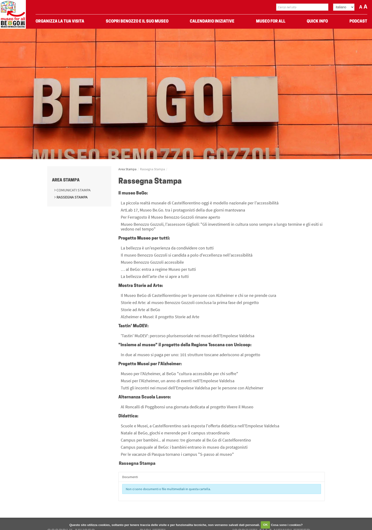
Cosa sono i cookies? (287, 524)
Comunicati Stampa (73, 190)
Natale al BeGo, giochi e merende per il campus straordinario (175, 433)
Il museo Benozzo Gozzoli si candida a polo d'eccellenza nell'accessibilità (186, 255)
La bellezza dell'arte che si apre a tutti (155, 276)
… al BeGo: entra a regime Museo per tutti (158, 269)
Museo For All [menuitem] (270, 21)
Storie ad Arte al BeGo (140, 309)
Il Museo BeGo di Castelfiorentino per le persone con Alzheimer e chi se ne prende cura (198, 295)
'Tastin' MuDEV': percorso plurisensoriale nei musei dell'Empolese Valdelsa (187, 335)
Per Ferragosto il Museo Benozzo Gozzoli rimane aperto (170, 217)
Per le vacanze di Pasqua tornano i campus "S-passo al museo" (177, 454)
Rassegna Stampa (72, 197)
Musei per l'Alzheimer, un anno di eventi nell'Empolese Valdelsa (177, 380)
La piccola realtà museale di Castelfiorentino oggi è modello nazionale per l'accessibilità (200, 203)
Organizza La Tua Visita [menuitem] (60, 21)
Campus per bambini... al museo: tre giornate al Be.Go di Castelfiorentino (186, 440)
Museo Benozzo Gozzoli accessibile (152, 262)
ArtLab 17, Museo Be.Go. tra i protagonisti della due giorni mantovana (183, 210)
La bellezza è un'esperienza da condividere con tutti (167, 248)
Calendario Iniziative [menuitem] (212, 21)
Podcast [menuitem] (358, 21)
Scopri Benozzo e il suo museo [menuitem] (137, 21)
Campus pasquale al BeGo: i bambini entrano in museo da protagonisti (184, 447)
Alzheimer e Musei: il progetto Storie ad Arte (160, 316)
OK (265, 524)
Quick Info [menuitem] (317, 21)
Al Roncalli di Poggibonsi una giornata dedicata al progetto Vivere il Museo (187, 407)
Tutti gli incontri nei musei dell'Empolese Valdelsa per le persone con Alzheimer (192, 388)
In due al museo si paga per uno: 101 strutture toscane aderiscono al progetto (190, 354)
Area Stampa (65, 180)
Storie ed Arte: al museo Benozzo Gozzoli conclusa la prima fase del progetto (190, 302)
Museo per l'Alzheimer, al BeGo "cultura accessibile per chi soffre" (179, 373)
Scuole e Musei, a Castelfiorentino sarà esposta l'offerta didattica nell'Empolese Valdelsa (200, 426)
